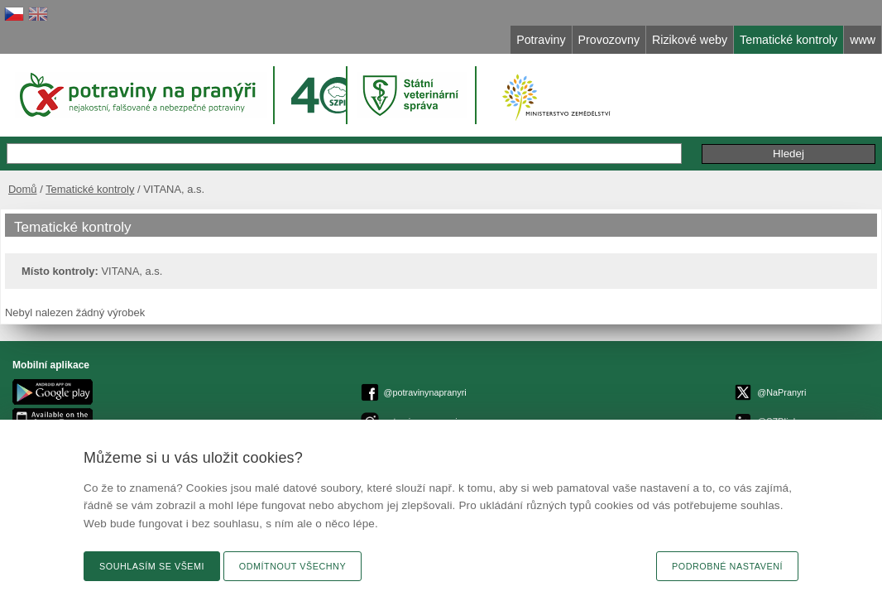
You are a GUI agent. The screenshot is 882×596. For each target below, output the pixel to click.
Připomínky (696, 136)
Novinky (818, 407)
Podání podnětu (787, 136)
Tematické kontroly (129, 172)
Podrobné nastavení (727, 566)
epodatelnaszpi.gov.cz (500, 395)
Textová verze (805, 377)
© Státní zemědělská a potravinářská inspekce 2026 (452, 381)
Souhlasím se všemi (151, 566)
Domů (62, 172)
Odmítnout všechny (292, 566)
